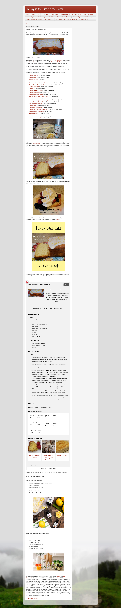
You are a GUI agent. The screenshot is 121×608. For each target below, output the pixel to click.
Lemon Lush (32, 88)
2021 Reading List (77, 17)
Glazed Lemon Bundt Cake (36, 115)
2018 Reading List (42, 17)
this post (58, 219)
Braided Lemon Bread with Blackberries (39, 84)
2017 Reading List (30, 17)
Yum (26, 23)
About (33, 14)
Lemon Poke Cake (34, 79)
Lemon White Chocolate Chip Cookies (38, 109)
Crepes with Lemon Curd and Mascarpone (40, 83)
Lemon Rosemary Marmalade (36, 111)
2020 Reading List (65, 17)
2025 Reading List (72, 19)
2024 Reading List (60, 19)
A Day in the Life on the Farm (45, 9)
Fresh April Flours (57, 60)
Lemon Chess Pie (33, 77)
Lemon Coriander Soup (35, 117)
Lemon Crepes (33, 113)
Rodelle (53, 61)
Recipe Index (45, 14)
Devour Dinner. (33, 61)
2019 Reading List (54, 17)
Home (27, 14)
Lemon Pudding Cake (34, 92)
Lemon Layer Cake (34, 75)
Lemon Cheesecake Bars (35, 90)
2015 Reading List (76, 14)
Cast (38, 14)
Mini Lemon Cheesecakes (35, 103)
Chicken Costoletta (34, 86)
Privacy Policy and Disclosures (34, 19)
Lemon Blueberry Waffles (35, 107)
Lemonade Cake (33, 81)
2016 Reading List (88, 14)
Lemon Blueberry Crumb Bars (36, 101)
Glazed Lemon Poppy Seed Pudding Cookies (40, 100)
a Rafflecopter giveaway (32, 598)
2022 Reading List (89, 17)
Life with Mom (54, 14)
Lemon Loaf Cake (33, 98)
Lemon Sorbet (32, 105)
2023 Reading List (48, 19)
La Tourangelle (61, 61)
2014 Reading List (65, 14)
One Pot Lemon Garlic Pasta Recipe (38, 96)
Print (66, 284)
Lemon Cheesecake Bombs (36, 94)
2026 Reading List (83, 19)
